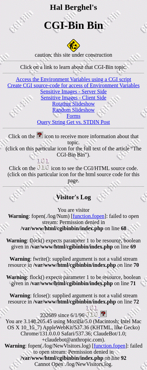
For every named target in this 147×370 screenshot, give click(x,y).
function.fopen (89, 216)
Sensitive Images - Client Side (73, 97)
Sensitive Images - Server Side (73, 91)
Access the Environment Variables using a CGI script (73, 79)
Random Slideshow (73, 110)
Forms (74, 116)
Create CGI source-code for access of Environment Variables (73, 85)
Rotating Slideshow (73, 104)
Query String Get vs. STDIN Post (73, 122)
